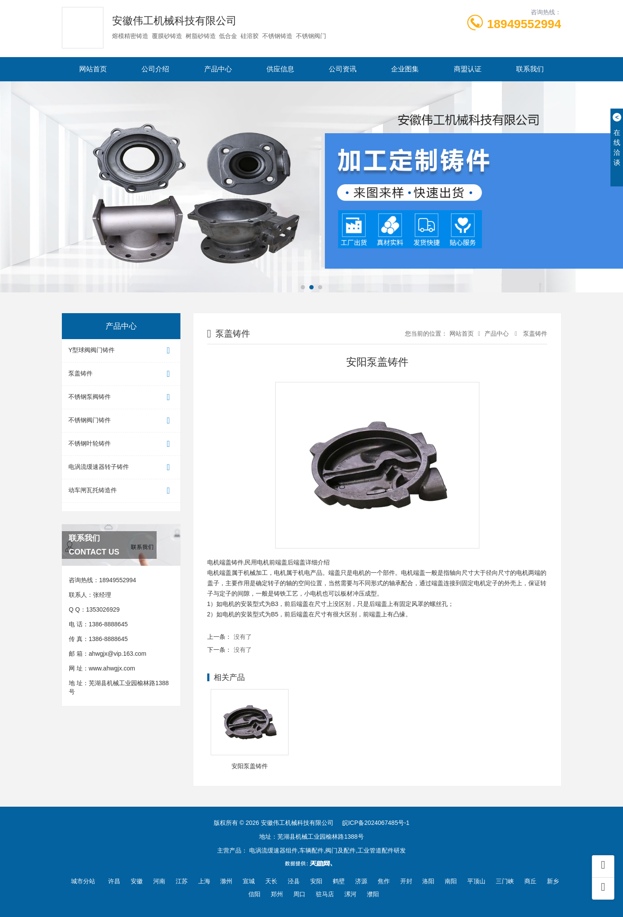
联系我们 (530, 69)
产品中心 (218, 69)
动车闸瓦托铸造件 (121, 491)
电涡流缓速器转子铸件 (121, 467)
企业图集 (405, 69)
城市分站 (83, 881)
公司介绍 (155, 69)
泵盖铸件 (121, 374)
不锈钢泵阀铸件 (121, 397)
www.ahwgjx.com (112, 668)
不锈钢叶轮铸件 (121, 444)
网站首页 (93, 69)
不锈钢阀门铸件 (121, 421)
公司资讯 (342, 69)
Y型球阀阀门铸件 (121, 351)
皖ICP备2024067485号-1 (376, 822)
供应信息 (280, 69)
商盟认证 (468, 69)
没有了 (243, 636)
